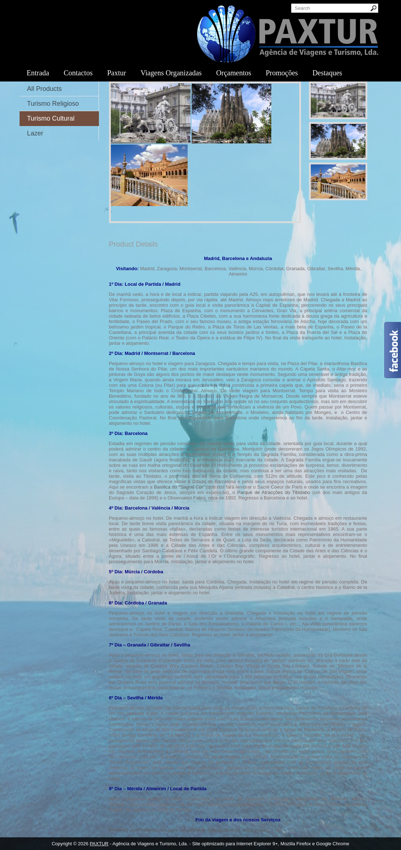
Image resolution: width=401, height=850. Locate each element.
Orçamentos (233, 73)
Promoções (282, 73)
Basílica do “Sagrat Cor (178, 487)
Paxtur (116, 73)
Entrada (38, 73)
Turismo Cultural (51, 118)
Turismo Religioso (53, 103)
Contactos (78, 73)
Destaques (327, 73)
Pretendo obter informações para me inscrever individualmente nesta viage (187, 830)
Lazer (35, 133)
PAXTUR (99, 843)
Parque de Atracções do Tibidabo (273, 492)
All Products (44, 88)
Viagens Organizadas (171, 73)
